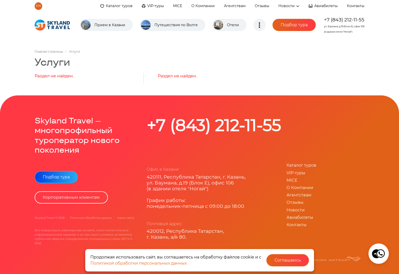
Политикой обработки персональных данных (138, 263)
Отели (233, 25)
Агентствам (235, 6)
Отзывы (262, 6)
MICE (177, 6)
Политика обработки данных (91, 218)
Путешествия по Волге (176, 25)
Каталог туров (119, 6)
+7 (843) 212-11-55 (344, 20)
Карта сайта (125, 218)
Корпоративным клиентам (71, 197)
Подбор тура (294, 24)
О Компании (203, 6)
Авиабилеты (326, 6)
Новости (289, 6)
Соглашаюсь (288, 260)
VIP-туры (155, 6)
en (38, 6)
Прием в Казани (109, 25)
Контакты (355, 6)
